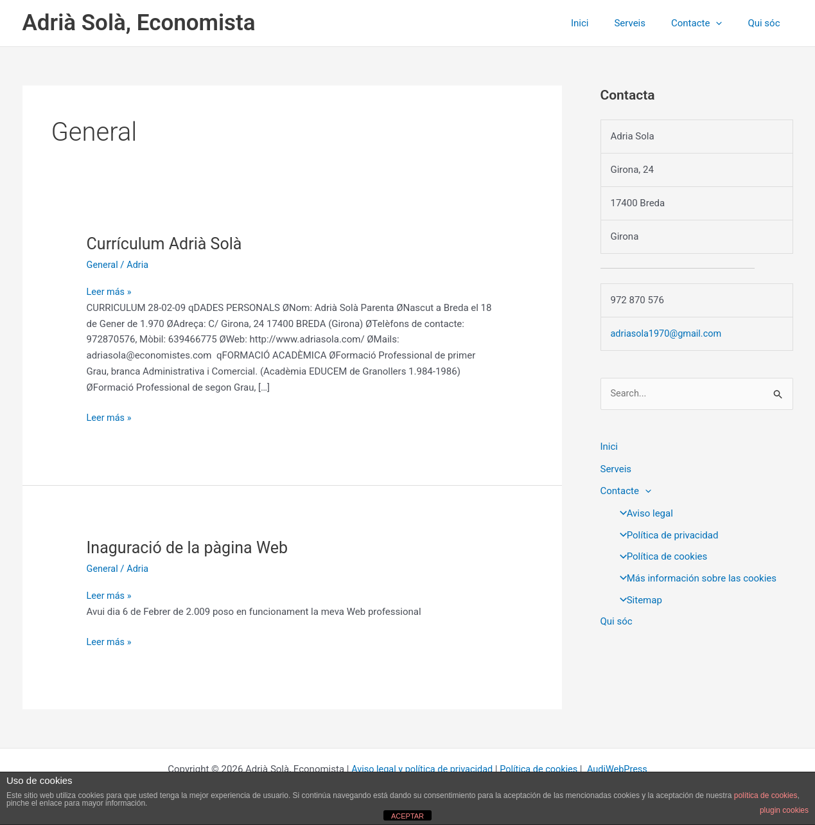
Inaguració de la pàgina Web (191, 547)
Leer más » (110, 292)
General (103, 265)
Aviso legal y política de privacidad (419, 768)
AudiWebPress (621, 768)
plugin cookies (784, 810)
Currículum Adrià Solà (167, 243)
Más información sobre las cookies (694, 577)
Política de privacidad (665, 533)
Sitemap (637, 599)
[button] (725, 23)
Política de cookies (659, 555)
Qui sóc (767, 23)
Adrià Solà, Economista (139, 23)
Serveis (646, 23)
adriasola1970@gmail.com (668, 333)
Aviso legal (642, 512)
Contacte (706, 23)
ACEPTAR (407, 816)
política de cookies (766, 795)
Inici (602, 23)
